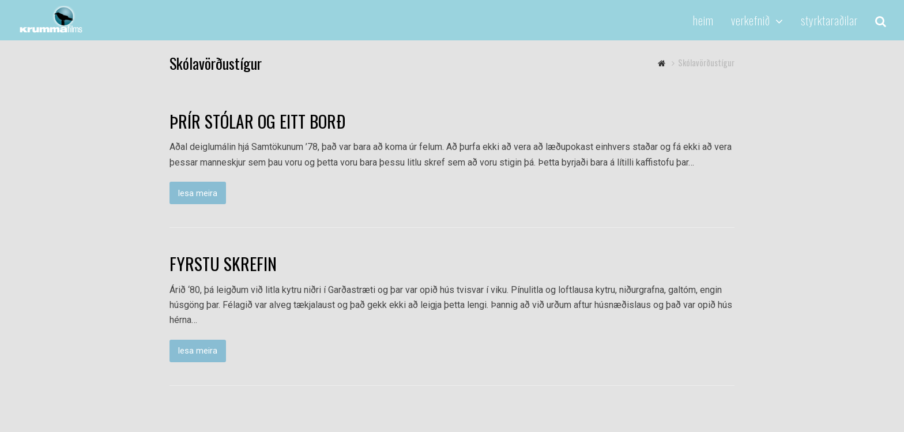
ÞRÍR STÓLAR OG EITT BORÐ (257, 121)
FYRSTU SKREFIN (223, 263)
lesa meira (197, 193)
